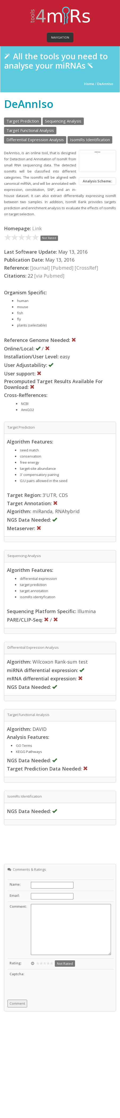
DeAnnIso (105, 83)
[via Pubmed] (49, 276)
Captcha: (17, 974)
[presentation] (71, 982)
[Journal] (40, 268)
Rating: (16, 963)
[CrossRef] (86, 268)
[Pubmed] (62, 268)
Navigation (60, 37)
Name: (15, 884)
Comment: (18, 906)
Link (37, 228)
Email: (15, 895)
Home (89, 83)
